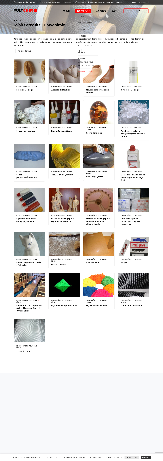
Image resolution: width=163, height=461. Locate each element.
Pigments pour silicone (61, 131)
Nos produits (83, 11)
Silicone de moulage (25, 131)
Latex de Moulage (24, 90)
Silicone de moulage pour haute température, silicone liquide (98, 221)
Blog (114, 11)
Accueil (66, 11)
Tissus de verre (23, 351)
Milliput (124, 262)
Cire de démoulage (130, 90)
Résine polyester (59, 264)
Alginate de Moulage (60, 90)
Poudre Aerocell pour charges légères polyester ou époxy (133, 134)
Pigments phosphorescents (64, 305)
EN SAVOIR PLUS (131, 457)
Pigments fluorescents (96, 305)
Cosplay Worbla (93, 262)
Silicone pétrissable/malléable (26, 176)
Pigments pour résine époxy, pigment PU (26, 220)
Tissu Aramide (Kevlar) (62, 175)
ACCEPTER (146, 457)
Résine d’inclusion (94, 133)
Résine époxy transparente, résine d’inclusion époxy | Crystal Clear (29, 308)
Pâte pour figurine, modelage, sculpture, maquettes (131, 221)
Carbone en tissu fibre (131, 305)
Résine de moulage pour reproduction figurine (62, 220)
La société (101, 11)
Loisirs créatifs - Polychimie (26, 87)
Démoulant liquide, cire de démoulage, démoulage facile (133, 178)
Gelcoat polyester (94, 176)
